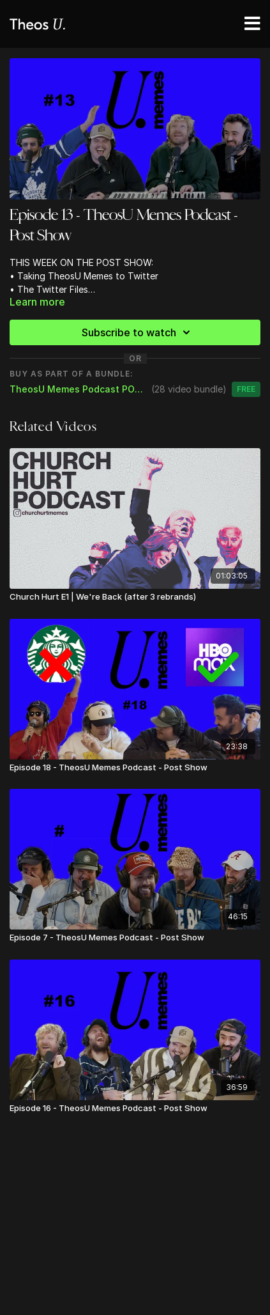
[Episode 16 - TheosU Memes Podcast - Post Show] (135, 1108)
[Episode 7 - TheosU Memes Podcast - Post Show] (135, 937)
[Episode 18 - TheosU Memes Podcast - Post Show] (135, 767)
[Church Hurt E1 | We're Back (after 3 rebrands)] (135, 597)
